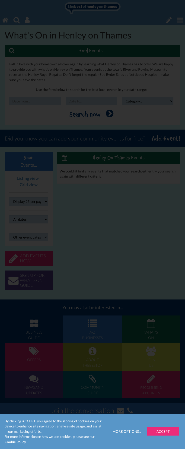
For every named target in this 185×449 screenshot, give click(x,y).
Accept (163, 431)
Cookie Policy (15, 442)
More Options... (126, 431)
